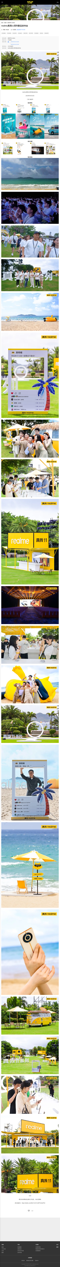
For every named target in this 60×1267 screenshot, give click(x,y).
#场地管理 (46, 33)
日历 (3, 1250)
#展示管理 (25, 33)
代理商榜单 (38, 1250)
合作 (57, 1244)
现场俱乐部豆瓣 (29, 1260)
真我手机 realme (11, 22)
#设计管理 (31, 33)
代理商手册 (38, 1247)
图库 (3, 1252)
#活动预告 (4, 33)
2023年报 (20, 1252)
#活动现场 (9, 33)
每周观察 (20, 1247)
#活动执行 (20, 33)
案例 (5, 22)
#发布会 (41, 33)
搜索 (57, 1247)
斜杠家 (23, 1260)
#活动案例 (36, 33)
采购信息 (20, 1248)
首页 (2, 22)
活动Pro (36, 1260)
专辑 (19, 1244)
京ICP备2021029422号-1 (30, 1265)
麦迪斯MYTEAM (21, 29)
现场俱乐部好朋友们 (40, 1248)
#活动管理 (14, 33)
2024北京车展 (21, 1250)
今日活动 (4, 1248)
